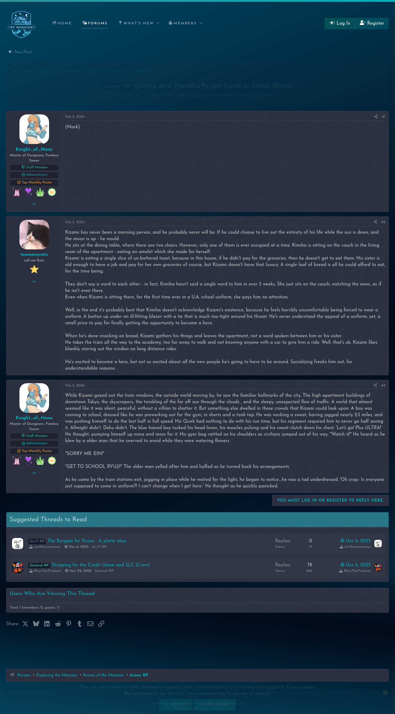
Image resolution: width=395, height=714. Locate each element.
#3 (383, 386)
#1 (383, 117)
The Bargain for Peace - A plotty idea (87, 541)
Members (185, 23)
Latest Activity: (222, 95)
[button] (137, 23)
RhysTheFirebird (47, 571)
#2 (383, 222)
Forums (98, 23)
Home (64, 23)
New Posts (23, 52)
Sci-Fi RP (99, 547)
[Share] (376, 117)
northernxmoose (47, 547)
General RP (104, 571)
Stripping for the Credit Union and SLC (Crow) (101, 565)
